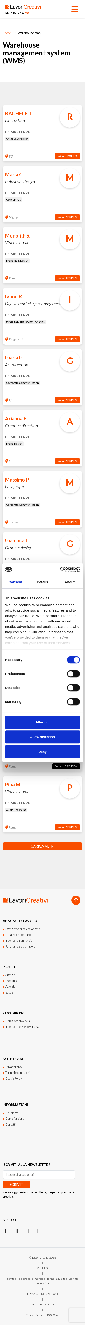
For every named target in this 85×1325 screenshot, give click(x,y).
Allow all (42, 722)
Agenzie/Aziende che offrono (22, 929)
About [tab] (70, 582)
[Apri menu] (75, 9)
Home (7, 33)
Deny (42, 752)
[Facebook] (27, 1230)
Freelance (11, 980)
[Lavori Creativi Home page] (23, 9)
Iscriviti (16, 1184)
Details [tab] (42, 582)
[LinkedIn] (16, 1230)
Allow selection (42, 737)
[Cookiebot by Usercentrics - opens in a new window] (60, 569)
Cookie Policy (13, 1078)
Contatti (10, 1124)
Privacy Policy (13, 1067)
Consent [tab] (15, 582)
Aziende (10, 986)
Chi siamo (11, 1113)
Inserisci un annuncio (18, 940)
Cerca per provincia (17, 1021)
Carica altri (43, 846)
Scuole (9, 992)
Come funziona (14, 1118)
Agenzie (10, 975)
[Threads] (38, 1230)
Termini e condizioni (17, 1072)
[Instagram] (6, 1230)
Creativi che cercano (18, 935)
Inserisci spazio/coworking (22, 1026)
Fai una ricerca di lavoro (20, 946)
